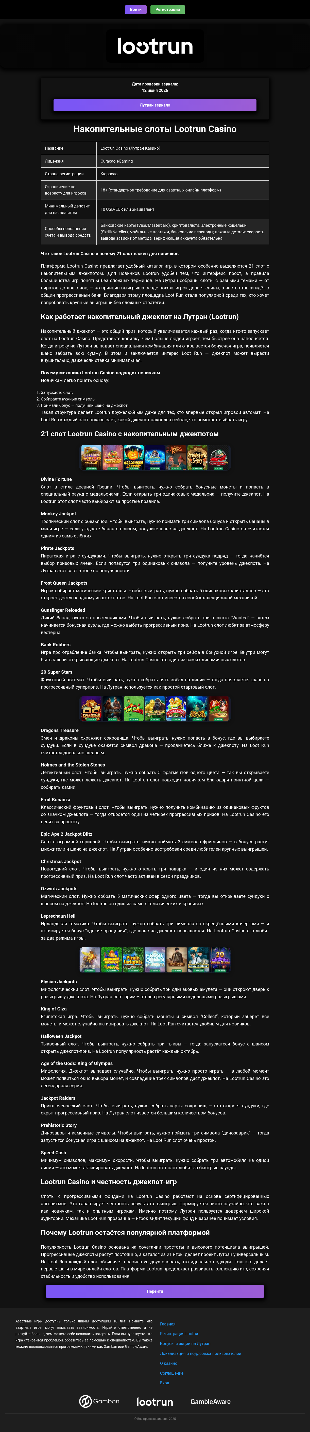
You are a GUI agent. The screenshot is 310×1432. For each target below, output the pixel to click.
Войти (136, 9)
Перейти (155, 1291)
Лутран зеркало (155, 105)
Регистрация (168, 9)
